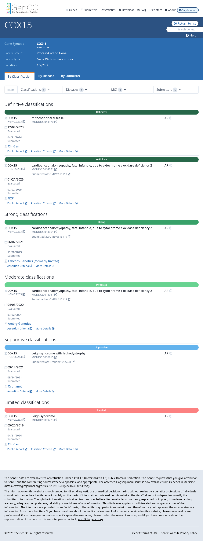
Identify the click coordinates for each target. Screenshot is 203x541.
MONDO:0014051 (44, 169)
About (170, 10)
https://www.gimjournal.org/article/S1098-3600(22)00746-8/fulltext (46, 486)
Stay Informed (188, 10)
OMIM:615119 (60, 174)
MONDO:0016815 (44, 357)
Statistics (108, 10)
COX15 (12, 118)
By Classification (20, 76)
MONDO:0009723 (44, 420)
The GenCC (21, 533)
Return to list (185, 23)
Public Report (17, 151)
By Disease (46, 76)
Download (127, 10)
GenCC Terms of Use (145, 533)
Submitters (89, 10)
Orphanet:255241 (62, 362)
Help (191, 35)
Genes (72, 10)
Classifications (35, 90)
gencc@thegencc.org (90, 519)
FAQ (142, 10)
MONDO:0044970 (44, 122)
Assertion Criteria (43, 151)
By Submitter (70, 76)
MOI (118, 90)
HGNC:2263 (16, 121)
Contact (155, 10)
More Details (68, 151)
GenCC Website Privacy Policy (179, 533)
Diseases (76, 90)
